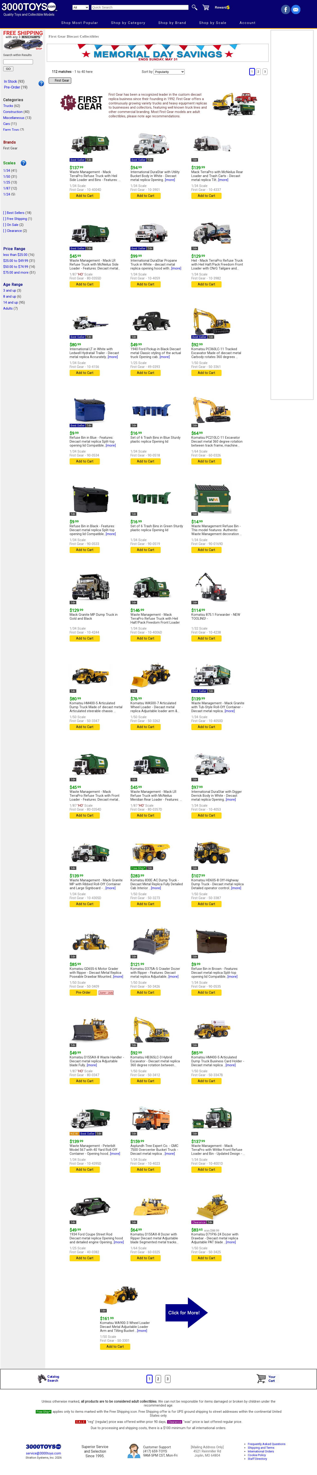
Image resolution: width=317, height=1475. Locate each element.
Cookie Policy (257, 1455)
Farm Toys (11, 130)
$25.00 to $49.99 (15, 261)
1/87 (6, 188)
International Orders (261, 1451)
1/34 (6, 171)
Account (248, 23)
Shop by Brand (172, 23)
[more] (170, 180)
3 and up (9, 291)
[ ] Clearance (12, 231)
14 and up (10, 303)
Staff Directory (257, 1458)
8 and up (9, 297)
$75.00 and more (16, 273)
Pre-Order (12, 87)
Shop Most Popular (79, 23)
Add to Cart (84, 196)
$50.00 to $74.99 (15, 267)
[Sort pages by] (169, 71)
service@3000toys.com (43, 1453)
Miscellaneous (13, 118)
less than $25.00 (15, 255)
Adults (8, 309)
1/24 (6, 194)
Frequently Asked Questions (266, 1444)
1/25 (6, 182)
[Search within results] (18, 61)
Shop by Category (128, 23)
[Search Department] (80, 7)
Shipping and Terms (261, 1447)
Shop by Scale (213, 23)
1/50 (6, 177)
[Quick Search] (140, 7)
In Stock (10, 81)
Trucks (8, 106)
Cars (6, 124)
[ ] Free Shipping (15, 219)
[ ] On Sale (10, 225)
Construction (13, 112)
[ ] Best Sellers (13, 213)
